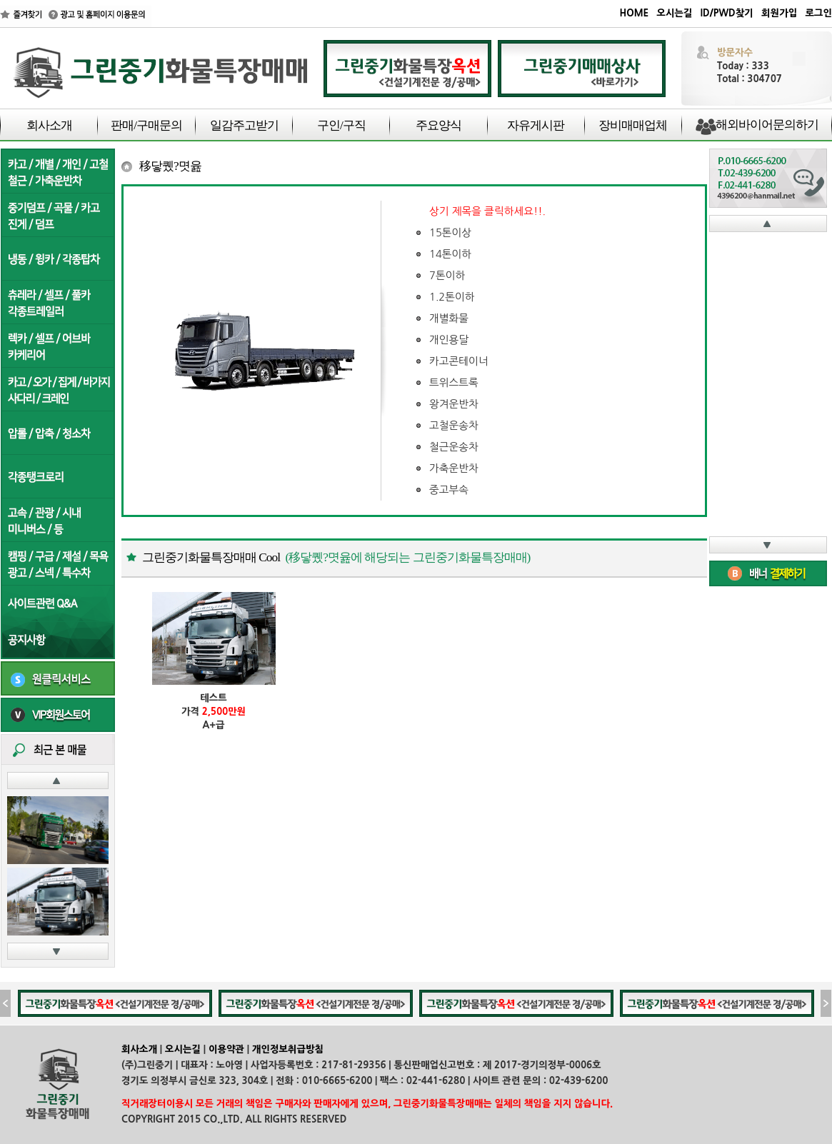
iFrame (768, 384)
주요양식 (438, 125)
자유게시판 (535, 125)
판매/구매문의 (146, 125)
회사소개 (49, 125)
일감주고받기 (244, 125)
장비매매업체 (632, 125)
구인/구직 (341, 125)
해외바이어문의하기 (767, 124)
